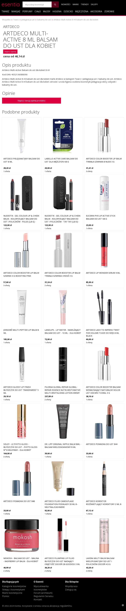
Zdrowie (109, 11)
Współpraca (71, 586)
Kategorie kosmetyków (14, 586)
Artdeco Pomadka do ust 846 (19, 501)
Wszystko (6, 19)
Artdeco (11, 26)
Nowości (65, 4)
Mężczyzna (81, 11)
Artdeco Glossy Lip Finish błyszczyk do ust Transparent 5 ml (20, 390)
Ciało (38, 11)
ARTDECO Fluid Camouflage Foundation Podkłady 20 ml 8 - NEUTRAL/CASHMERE (61, 504)
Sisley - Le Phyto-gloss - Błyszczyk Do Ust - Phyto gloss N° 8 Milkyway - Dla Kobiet (20, 447)
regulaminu (66, 605)
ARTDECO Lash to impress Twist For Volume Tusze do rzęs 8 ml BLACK (103, 333)
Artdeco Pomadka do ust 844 (101, 444)
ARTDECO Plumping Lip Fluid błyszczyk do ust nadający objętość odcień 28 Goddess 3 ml (62, 561)
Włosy (46, 11)
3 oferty (89, 171)
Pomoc (5, 596)
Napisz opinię (10, 51)
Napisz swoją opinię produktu (31, 100)
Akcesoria (96, 11)
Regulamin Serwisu (43, 596)
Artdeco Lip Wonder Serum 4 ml (103, 273)
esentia (11, 4)
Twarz (5, 11)
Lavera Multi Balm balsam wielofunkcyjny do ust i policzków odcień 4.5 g (100, 561)
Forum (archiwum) (43, 592)
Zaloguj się (70, 589)
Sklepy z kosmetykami (13, 589)
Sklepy (94, 4)
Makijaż (15, 11)
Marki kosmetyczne (12, 592)
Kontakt (38, 599)
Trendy (85, 4)
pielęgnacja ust (28, 19)
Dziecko (68, 11)
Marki (76, 4)
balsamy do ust (44, 19)
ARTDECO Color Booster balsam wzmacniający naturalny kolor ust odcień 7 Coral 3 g (103, 390)
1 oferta (6, 171)
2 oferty (48, 285)
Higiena (56, 11)
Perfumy (27, 11)
